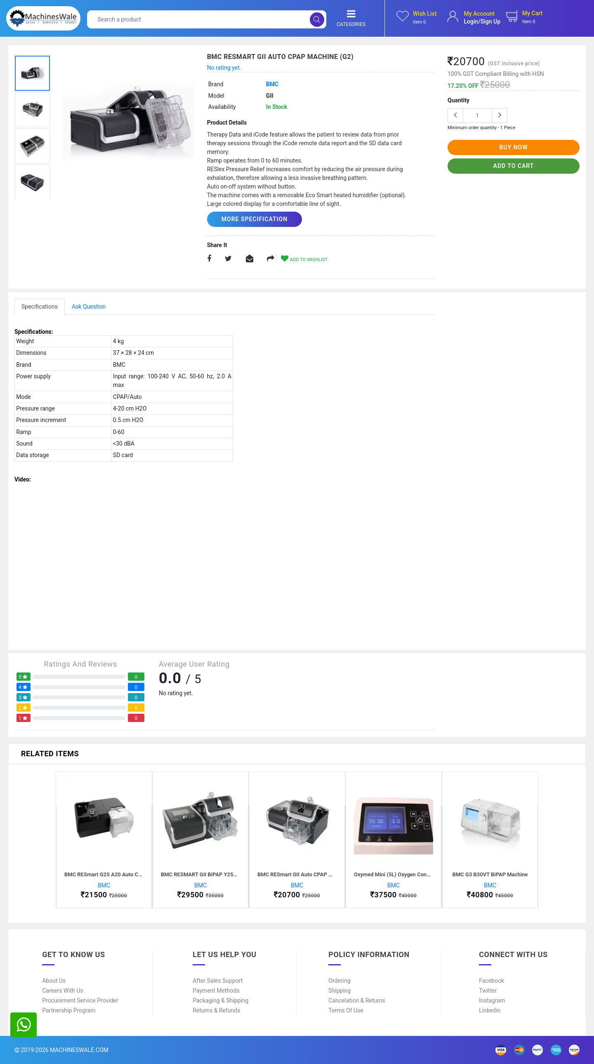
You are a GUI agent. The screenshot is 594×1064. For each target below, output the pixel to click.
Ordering (339, 980)
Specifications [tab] (39, 306)
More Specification (255, 219)
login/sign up (482, 21)
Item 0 (419, 22)
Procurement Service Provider (80, 1000)
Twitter (488, 990)
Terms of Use (345, 1010)
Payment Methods (216, 990)
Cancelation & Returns (356, 1000)
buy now (513, 147)
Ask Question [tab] (89, 306)
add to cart (513, 166)
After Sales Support (218, 980)
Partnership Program (68, 1010)
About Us (54, 980)
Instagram (492, 1000)
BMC (272, 84)
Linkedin (489, 1010)
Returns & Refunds (216, 1010)
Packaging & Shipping (220, 1000)
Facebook (491, 980)
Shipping (339, 990)
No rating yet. (224, 67)
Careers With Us (62, 990)
